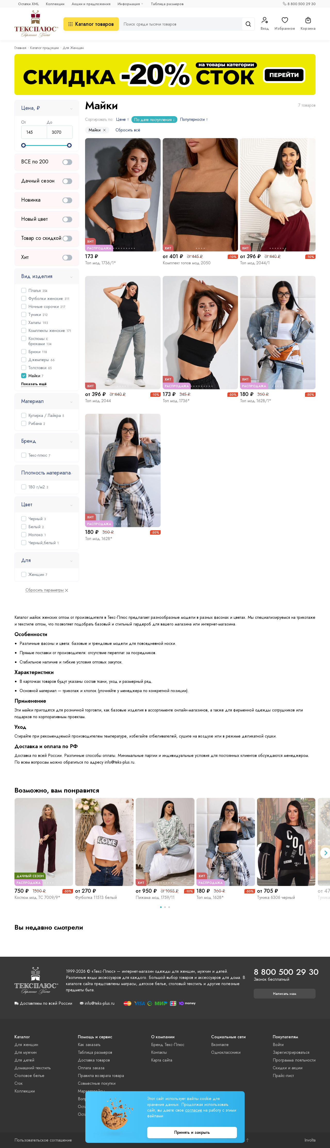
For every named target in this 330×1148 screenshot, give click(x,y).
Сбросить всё (128, 130)
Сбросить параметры (45, 590)
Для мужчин (25, 1052)
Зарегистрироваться (291, 1052)
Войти (278, 1045)
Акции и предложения (91, 3)
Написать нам (284, 993)
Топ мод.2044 (98, 401)
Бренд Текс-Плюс (167, 1045)
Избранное (285, 24)
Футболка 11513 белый (96, 897)
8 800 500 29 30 (301, 4)
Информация (129, 3)
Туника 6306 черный (276, 897)
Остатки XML (28, 3)
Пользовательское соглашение (43, 1140)
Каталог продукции (44, 47)
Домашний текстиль (32, 1068)
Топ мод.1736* (176, 401)
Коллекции (55, 3)
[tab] (161, 907)
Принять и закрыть (192, 1132)
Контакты (159, 1052)
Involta (310, 1140)
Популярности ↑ (194, 119)
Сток (18, 1083)
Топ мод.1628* (98, 539)
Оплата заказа (91, 1068)
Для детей (24, 1060)
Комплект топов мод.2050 (187, 263)
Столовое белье (29, 1076)
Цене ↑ (122, 119)
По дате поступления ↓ (154, 120)
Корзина (308, 24)
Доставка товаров (94, 1060)
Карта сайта (161, 1060)
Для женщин (26, 1045)
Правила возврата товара (101, 1076)
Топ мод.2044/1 (255, 263)
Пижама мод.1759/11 (155, 897)
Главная (20, 47)
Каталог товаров (91, 24)
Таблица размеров (167, 3)
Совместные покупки (97, 1083)
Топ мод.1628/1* (255, 401)
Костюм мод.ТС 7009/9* (37, 897)
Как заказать (89, 1045)
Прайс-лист (283, 1076)
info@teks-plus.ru (99, 1003)
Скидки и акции (287, 1068)
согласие (193, 1110)
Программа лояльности (294, 1060)
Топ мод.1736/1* (100, 263)
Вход (265, 24)
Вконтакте (220, 1045)
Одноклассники (226, 1052)
